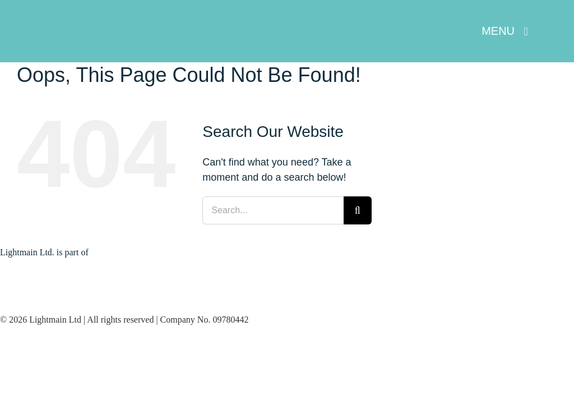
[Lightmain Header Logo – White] (89, 28)
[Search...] (272, 210)
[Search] (358, 210)
